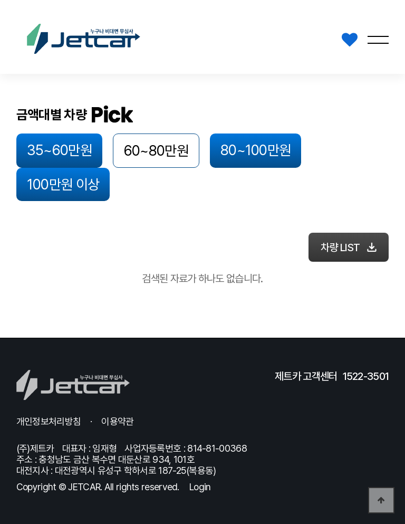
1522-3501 (366, 376)
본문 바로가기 (0, 0)
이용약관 (117, 421)
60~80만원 (131, 148)
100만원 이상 (296, 147)
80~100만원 (212, 147)
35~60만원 (51, 147)
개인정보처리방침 (48, 421)
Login (200, 486)
